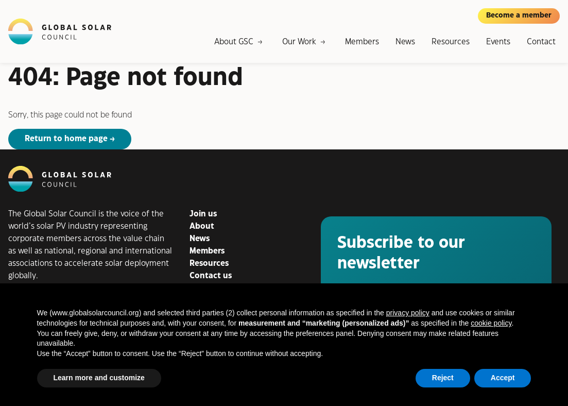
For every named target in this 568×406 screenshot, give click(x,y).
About (202, 226)
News (405, 42)
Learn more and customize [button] (99, 378)
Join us (203, 214)
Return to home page (66, 139)
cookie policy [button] (491, 323)
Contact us (211, 276)
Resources (451, 42)
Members (362, 42)
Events (498, 42)
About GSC (233, 42)
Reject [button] (443, 378)
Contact (541, 42)
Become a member (519, 15)
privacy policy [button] (407, 313)
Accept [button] (503, 378)
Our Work (299, 42)
